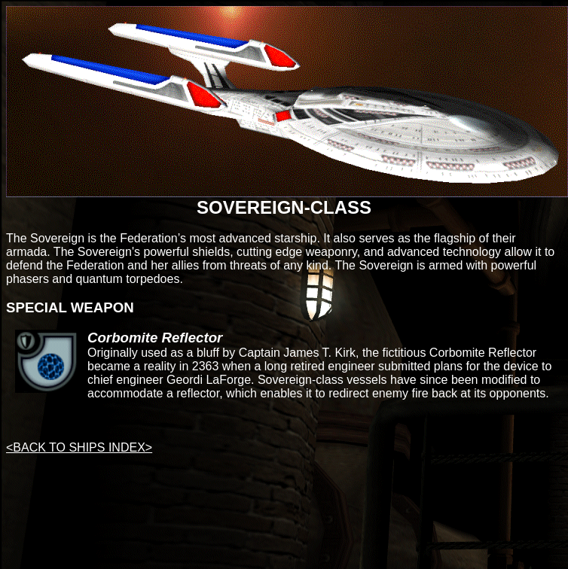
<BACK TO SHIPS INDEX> (79, 447)
